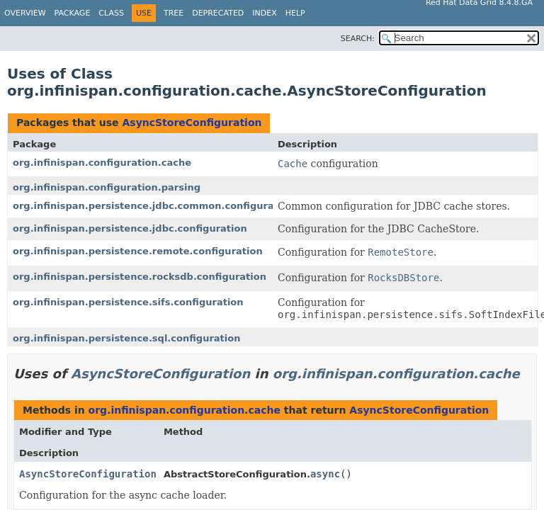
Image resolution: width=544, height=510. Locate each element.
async (325, 474)
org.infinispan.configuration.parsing (106, 187)
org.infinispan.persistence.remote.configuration (138, 251)
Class (111, 13)
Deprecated (218, 13)
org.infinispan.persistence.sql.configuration (126, 338)
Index (264, 13)
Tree (173, 13)
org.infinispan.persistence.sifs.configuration (128, 302)
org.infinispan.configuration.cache (102, 162)
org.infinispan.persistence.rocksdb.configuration (139, 276)
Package (73, 13)
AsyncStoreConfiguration (191, 122)
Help (295, 13)
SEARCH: (358, 38)
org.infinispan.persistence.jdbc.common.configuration (154, 205)
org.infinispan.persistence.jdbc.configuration (130, 228)
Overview (25, 13)
